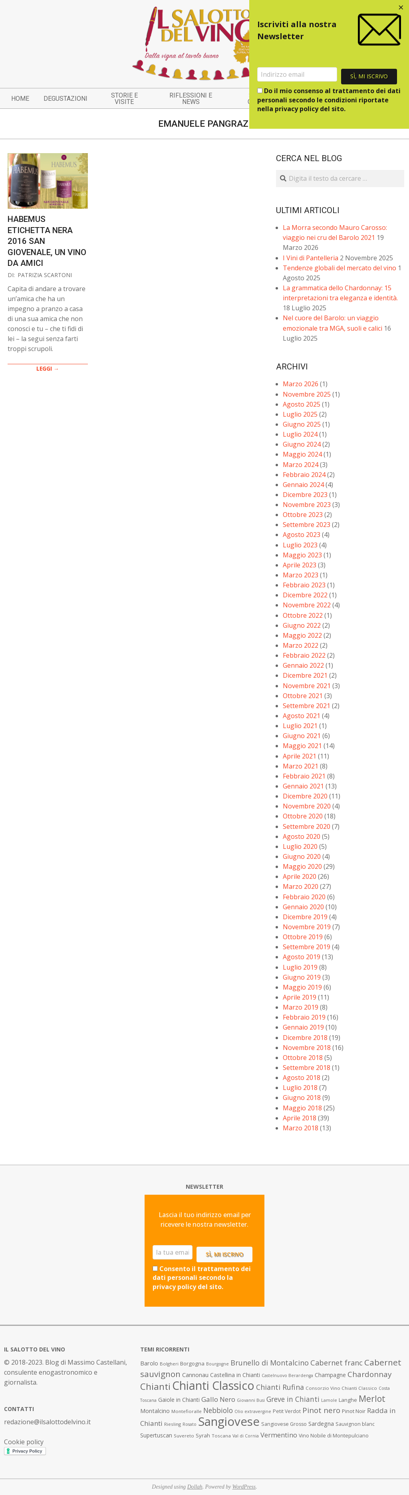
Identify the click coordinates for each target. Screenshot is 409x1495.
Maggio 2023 (302, 555)
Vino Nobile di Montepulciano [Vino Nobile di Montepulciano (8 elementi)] (334, 1435)
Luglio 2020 (300, 846)
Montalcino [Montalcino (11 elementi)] (155, 1411)
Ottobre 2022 (303, 615)
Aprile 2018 (299, 1118)
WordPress (244, 1487)
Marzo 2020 (300, 886)
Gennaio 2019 (303, 1027)
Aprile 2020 (299, 876)
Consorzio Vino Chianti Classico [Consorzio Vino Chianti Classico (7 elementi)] (341, 1388)
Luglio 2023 (300, 545)
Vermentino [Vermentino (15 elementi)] (278, 1434)
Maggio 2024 (302, 454)
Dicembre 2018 (305, 1037)
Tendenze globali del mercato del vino (339, 267)
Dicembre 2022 (305, 595)
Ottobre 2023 (303, 514)
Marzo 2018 (300, 1128)
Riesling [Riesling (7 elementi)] (172, 1424)
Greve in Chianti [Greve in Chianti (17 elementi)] (293, 1399)
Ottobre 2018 (303, 1057)
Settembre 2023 (306, 524)
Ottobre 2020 (303, 816)
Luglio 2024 (300, 434)
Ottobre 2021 (303, 695)
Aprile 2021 (299, 756)
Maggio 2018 (302, 1108)
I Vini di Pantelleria (310, 257)
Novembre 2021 (307, 685)
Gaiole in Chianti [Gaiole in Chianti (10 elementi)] (179, 1399)
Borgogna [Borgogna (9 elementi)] (192, 1363)
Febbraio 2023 (304, 585)
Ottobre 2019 (303, 936)
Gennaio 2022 (303, 665)
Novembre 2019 (307, 926)
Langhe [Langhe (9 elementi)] (348, 1399)
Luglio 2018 (300, 1087)
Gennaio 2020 (303, 906)
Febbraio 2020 (304, 896)
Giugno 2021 (302, 735)
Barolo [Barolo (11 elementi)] (149, 1363)
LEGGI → (47, 368)
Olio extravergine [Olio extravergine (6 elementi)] (252, 1411)
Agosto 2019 (301, 956)
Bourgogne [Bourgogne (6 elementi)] (217, 1364)
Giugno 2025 (302, 424)
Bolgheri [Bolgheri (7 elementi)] (169, 1364)
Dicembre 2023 (305, 494)
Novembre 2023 (307, 504)
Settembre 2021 (306, 705)
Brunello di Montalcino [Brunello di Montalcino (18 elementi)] (269, 1362)
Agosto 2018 (301, 1077)
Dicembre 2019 (305, 916)
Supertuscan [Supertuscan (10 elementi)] (156, 1435)
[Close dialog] (401, 8)
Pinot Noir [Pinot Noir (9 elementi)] (353, 1411)
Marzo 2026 (300, 383)
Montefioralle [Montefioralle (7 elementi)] (186, 1411)
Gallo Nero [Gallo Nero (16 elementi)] (218, 1399)
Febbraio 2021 (304, 776)
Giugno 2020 (302, 856)
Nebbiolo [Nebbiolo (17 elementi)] (218, 1410)
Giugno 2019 (302, 977)
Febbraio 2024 (304, 474)
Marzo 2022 (300, 645)
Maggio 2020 (302, 866)
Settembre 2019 (306, 946)
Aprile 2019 (299, 997)
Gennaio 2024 (303, 484)
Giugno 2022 (302, 625)
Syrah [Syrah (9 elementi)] (203, 1435)
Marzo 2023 (300, 575)
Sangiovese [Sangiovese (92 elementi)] (229, 1421)
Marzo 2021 (300, 766)
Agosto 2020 (301, 836)
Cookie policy (24, 1441)
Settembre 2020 (306, 826)
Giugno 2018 (302, 1097)
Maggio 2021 (302, 745)
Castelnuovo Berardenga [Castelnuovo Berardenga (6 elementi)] (287, 1375)
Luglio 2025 (300, 414)
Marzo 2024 (300, 464)
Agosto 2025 (301, 404)
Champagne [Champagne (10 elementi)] (330, 1375)
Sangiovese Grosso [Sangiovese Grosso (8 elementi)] (284, 1424)
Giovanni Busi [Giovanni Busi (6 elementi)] (251, 1400)
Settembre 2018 (306, 1067)
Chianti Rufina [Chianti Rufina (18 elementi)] (280, 1387)
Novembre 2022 (307, 605)
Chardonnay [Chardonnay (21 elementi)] (369, 1374)
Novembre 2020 (307, 806)
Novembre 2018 (307, 1047)
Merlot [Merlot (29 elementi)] (372, 1398)
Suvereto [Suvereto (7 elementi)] (184, 1436)
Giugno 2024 (302, 444)
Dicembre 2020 (305, 796)
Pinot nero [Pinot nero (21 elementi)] (321, 1410)
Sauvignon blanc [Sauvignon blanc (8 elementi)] (355, 1424)
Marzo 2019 (300, 1007)
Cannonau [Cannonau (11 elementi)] (195, 1375)
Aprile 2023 (299, 565)
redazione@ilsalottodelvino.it (47, 1421)
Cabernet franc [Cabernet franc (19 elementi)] (336, 1362)
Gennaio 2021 (303, 786)
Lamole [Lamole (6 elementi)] (329, 1400)
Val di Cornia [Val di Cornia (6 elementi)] (245, 1436)
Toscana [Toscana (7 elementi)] (221, 1436)
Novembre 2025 (307, 394)
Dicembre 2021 (305, 675)
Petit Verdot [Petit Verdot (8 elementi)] (287, 1411)
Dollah (195, 1487)
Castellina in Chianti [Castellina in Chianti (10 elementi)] (235, 1375)
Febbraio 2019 (304, 1017)
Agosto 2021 (301, 715)
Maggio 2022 (302, 635)
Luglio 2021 (300, 725)
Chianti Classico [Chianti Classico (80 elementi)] (213, 1385)
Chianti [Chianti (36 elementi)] (155, 1386)
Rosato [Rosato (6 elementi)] (190, 1424)
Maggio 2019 (302, 987)
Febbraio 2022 (304, 655)
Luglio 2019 (300, 967)
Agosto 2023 (301, 534)
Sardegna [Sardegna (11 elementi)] (321, 1423)
